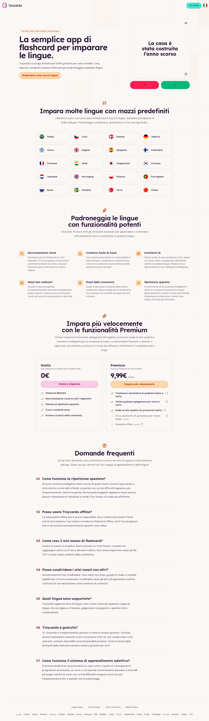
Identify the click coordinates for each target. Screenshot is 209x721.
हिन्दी (95, 714)
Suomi (79, 714)
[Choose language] (205, 5)
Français (88, 714)
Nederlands (129, 714)
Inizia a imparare (69, 384)
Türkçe (184, 714)
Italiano (102, 714)
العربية (18, 714)
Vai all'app (194, 5)
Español (70, 714)
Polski (146, 714)
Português (156, 714)
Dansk (35, 714)
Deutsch (43, 714)
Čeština (26, 714)
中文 (191, 714)
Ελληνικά (53, 714)
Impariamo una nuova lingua (40, 75)
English (62, 714)
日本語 (111, 714)
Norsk (139, 714)
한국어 (119, 714)
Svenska (175, 714)
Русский (166, 714)
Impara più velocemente (139, 384)
